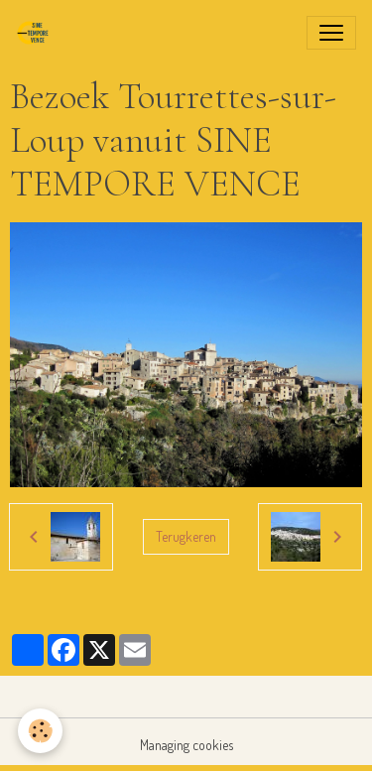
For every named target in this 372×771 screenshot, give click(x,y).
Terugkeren (186, 536)
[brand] (37, 33)
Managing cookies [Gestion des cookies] (186, 744)
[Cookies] (40, 730)
